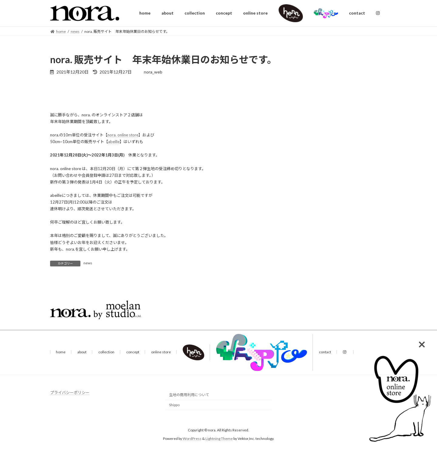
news (87, 263)
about (81, 352)
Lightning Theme (219, 438)
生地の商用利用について (189, 394)
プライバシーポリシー (70, 392)
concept (132, 352)
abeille (114, 141)
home (61, 352)
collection (106, 352)
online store (161, 352)
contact (325, 352)
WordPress (192, 438)
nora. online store (122, 134)
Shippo (174, 405)
